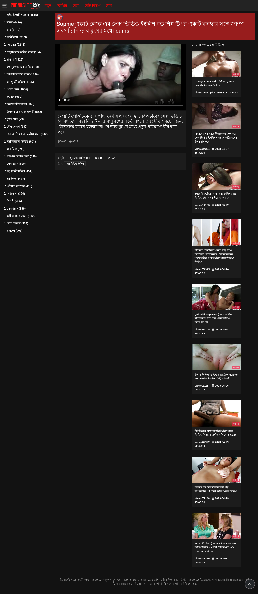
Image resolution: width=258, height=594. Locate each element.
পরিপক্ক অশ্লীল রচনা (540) (20, 156)
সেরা (75, 5)
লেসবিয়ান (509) (14, 163)
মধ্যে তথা (111, 158)
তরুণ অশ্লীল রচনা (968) (18, 104)
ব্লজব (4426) (12, 22)
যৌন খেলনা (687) (15, 126)
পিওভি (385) (12, 201)
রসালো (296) (12, 230)
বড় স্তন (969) (12, 96)
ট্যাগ (109, 5)
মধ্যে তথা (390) (14, 193)
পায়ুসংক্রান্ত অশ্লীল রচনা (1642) (22, 52)
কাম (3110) (11, 29)
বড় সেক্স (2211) (14, 44)
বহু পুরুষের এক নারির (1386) (22, 67)
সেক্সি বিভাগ (92, 5)
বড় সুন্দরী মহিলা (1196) (18, 82)
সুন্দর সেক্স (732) (14, 119)
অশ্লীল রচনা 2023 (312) (19, 216)
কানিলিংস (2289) (15, 37)
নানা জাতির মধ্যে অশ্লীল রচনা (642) (25, 134)
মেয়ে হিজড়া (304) (15, 223)
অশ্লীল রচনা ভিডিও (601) (19, 141)
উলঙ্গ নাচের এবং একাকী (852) (22, 111)
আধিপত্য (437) (14, 178)
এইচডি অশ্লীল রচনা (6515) (20, 15)
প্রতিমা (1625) (13, 59)
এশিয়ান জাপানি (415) (17, 186)
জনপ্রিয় (62, 5)
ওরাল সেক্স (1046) (15, 89)
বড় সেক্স (98, 158)
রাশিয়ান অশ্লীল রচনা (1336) (21, 74)
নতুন (48, 5)
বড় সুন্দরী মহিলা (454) (17, 171)
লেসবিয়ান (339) (14, 208)
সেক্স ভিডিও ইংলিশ (74, 163)
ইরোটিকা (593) (13, 149)
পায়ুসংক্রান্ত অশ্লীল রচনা (79, 158)
